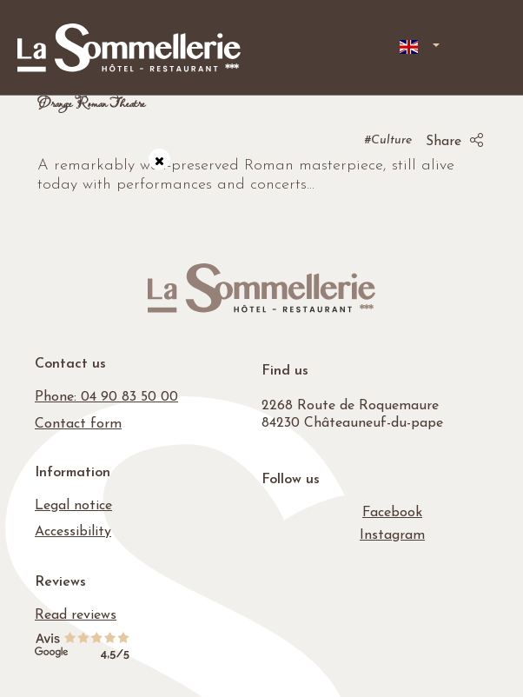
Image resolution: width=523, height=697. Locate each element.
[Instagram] (392, 535)
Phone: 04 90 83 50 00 (106, 397)
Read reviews (75, 615)
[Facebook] (392, 513)
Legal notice (73, 506)
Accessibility (73, 532)
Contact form (78, 424)
